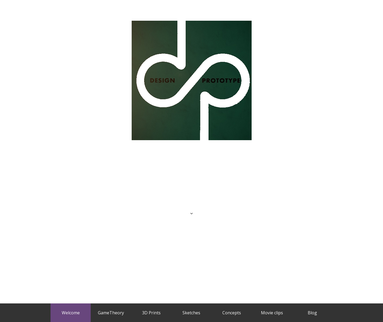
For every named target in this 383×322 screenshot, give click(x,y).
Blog (312, 313)
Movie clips (272, 313)
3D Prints (151, 313)
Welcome (71, 313)
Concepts (231, 313)
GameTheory (111, 313)
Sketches (191, 313)
